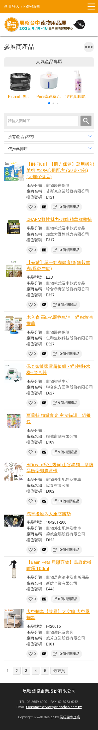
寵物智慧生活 (58, 381)
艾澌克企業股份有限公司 (67, 191)
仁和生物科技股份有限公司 (69, 338)
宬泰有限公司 (58, 485)
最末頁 (59, 670)
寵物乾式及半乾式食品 (65, 228)
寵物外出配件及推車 (63, 479)
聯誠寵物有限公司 (61, 436)
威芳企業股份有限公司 (65, 638)
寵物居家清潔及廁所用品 (67, 577)
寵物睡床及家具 (59, 632)
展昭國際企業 (70, 717)
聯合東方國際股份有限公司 (69, 387)
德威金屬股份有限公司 (65, 534)
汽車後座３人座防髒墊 (48, 513)
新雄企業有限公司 (61, 583)
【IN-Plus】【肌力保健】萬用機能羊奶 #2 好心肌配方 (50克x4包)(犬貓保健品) (60, 170)
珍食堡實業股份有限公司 (67, 289)
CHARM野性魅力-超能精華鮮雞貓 (59, 219)
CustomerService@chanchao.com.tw (54, 707)
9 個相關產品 (68, 403)
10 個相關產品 (68, 207)
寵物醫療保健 (58, 185)
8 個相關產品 (68, 305)
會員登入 (12, 6)
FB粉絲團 (32, 6)
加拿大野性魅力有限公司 (67, 234)
